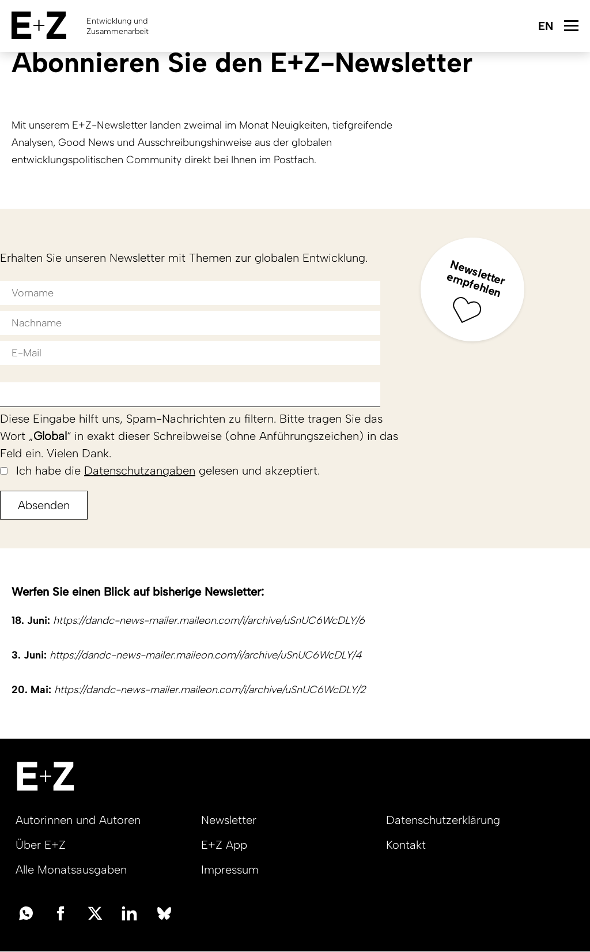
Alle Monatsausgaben (71, 869)
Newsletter (228, 820)
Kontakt (406, 845)
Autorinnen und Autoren (78, 820)
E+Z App (224, 845)
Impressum (230, 869)
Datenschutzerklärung (443, 820)
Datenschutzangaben (139, 470)
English (545, 27)
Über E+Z (41, 845)
